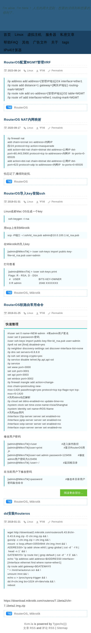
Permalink (57, 70)
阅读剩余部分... (73, 492)
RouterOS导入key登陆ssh (24, 193)
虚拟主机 (34, 35)
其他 (25, 42)
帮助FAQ (11, 42)
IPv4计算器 (13, 50)
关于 (54, 42)
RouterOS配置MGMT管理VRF (27, 62)
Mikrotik (35, 292)
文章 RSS (29, 628)
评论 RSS (48, 628)
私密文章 (67, 35)
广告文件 (40, 42)
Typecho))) (60, 623)
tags (65, 42)
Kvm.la (29, 623)
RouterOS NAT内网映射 (22, 119)
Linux (19, 35)
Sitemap (62, 628)
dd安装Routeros (17, 513)
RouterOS (21, 107)
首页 (7, 35)
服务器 (51, 35)
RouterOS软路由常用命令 (24, 305)
